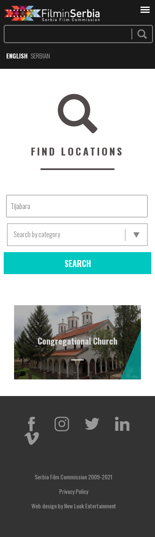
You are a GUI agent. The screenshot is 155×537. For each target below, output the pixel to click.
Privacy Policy (73, 491)
